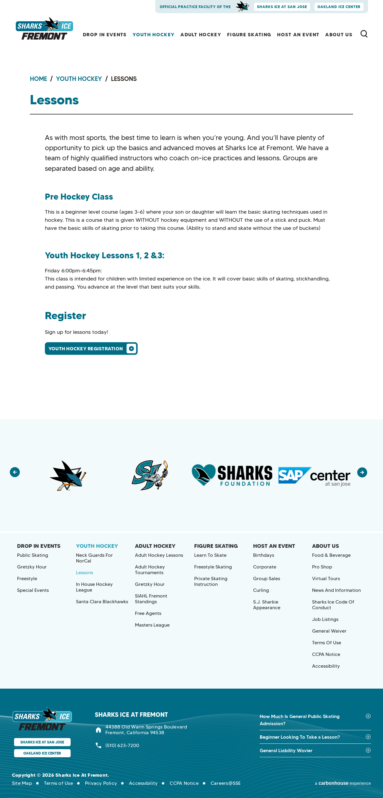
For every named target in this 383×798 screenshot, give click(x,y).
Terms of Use (326, 642)
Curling (261, 590)
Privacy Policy (101, 783)
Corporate (264, 567)
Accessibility (326, 666)
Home (38, 78)
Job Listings (325, 619)
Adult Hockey (200, 34)
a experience (343, 782)
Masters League (152, 625)
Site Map (22, 783)
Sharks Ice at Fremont (45, 28)
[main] (191, 209)
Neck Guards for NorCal (94, 558)
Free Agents (148, 613)
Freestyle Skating (213, 567)
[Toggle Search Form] (364, 34)
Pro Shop (322, 567)
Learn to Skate (210, 555)
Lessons (84, 572)
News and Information (336, 590)
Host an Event (298, 34)
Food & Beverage (331, 555)
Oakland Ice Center (339, 6)
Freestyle (27, 578)
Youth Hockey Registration (85, 349)
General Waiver (329, 631)
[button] (18, 475)
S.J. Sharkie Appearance (266, 604)
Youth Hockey (153, 34)
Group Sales (266, 578)
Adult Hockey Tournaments (150, 569)
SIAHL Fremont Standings (151, 598)
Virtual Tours (326, 578)
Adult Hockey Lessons (159, 555)
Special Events (33, 590)
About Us (338, 34)
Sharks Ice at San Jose (282, 6)
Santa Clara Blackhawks (102, 601)
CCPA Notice (326, 654)
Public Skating (32, 555)
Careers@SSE (226, 783)
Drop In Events (105, 34)
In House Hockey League (94, 587)
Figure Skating (249, 34)
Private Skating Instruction (210, 581)
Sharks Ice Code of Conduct (333, 604)
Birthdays (263, 555)
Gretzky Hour (32, 567)
